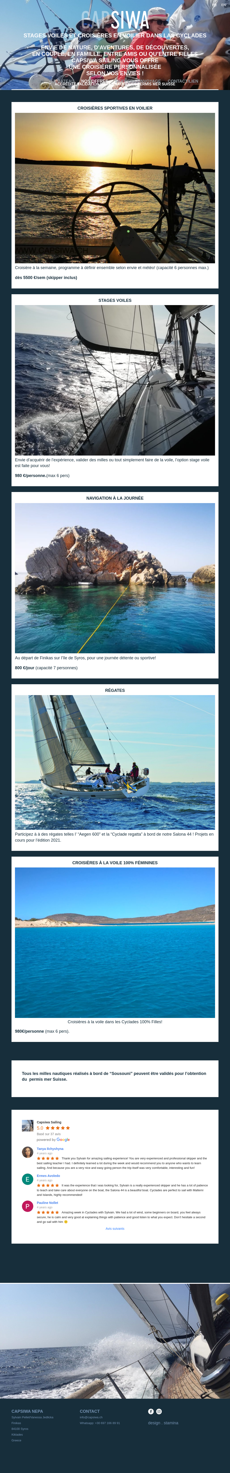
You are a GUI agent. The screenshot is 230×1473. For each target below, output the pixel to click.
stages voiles (115, 300)
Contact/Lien (183, 81)
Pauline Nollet (47, 1203)
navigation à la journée (115, 498)
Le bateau (62, 81)
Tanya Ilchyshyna (50, 1149)
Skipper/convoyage (138, 81)
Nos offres (94, 81)
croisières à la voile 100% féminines (114, 863)
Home (38, 81)
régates (115, 690)
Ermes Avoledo (48, 1176)
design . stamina (163, 1423)
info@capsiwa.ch (91, 1417)
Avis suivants (115, 1228)
